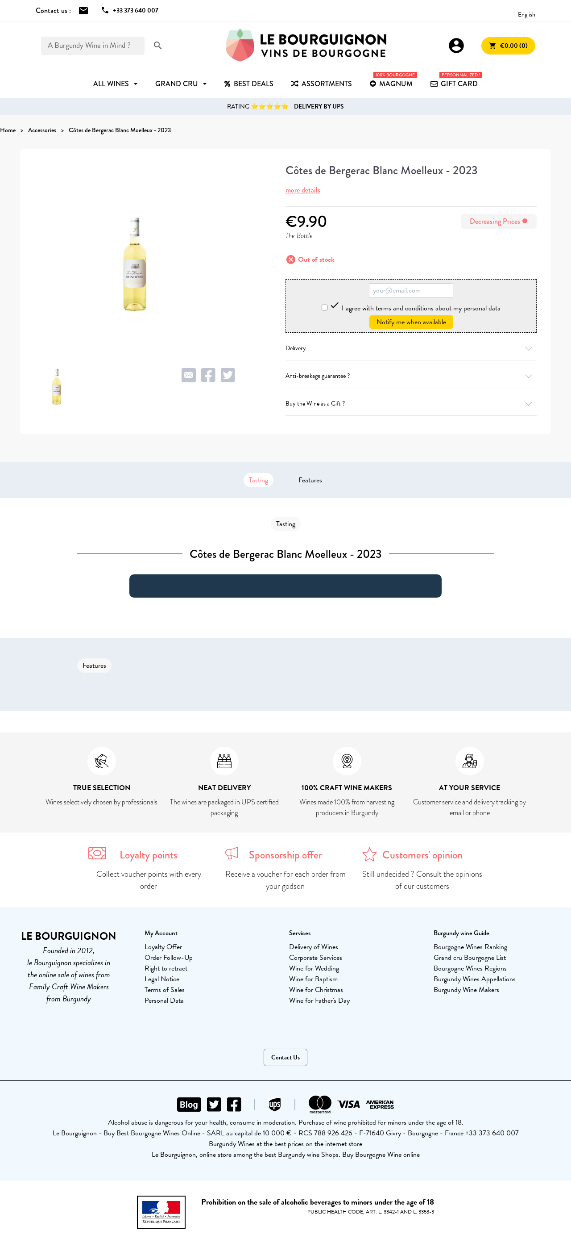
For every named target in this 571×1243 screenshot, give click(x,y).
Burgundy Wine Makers (466, 989)
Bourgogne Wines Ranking (470, 947)
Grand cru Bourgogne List (470, 957)
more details (303, 190)
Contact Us (285, 1057)
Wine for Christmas (316, 989)
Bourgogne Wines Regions (470, 968)
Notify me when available (411, 322)
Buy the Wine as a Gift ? (411, 403)
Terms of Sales (165, 989)
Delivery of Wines (313, 947)
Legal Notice (162, 979)
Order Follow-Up (169, 957)
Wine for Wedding (314, 968)
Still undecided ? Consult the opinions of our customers (422, 880)
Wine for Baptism (313, 979)
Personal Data (164, 1000)
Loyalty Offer (163, 947)
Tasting (258, 480)
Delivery (411, 348)
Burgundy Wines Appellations (475, 979)
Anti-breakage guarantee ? (411, 376)
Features (310, 480)
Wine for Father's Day (319, 1000)
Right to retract (166, 968)
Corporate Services (315, 957)
